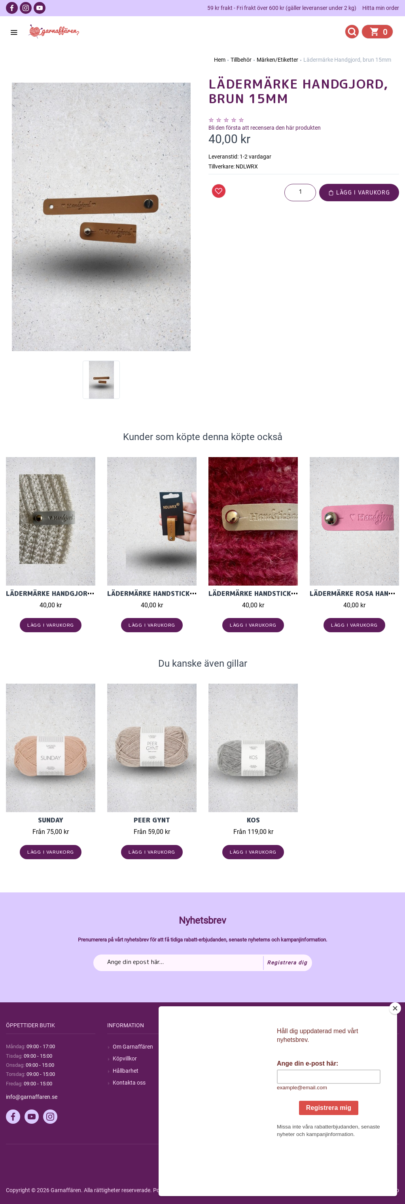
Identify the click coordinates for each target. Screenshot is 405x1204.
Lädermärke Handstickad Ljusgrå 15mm (280, 593)
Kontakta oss (129, 1082)
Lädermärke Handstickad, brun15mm (173, 593)
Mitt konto (328, 1046)
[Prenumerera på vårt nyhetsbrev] (202, 963)
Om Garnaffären (133, 1046)
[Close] (395, 1058)
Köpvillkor (125, 1058)
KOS (253, 820)
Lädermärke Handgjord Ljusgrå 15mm (75, 593)
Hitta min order (380, 8)
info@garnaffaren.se (31, 1097)
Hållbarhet (125, 1071)
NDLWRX (247, 166)
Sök (218, 1046)
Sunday (50, 820)
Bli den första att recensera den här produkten (264, 128)
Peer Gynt (152, 820)
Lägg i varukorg (359, 192)
